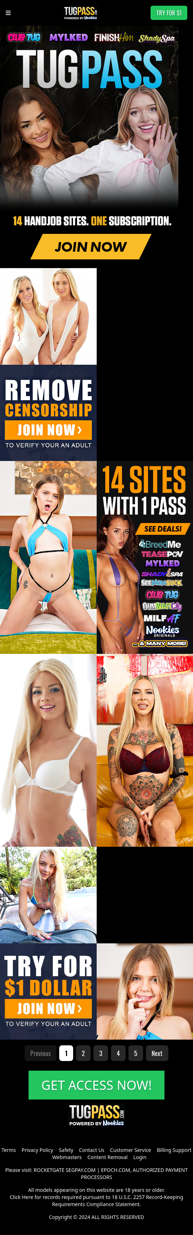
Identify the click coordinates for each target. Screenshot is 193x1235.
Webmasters (67, 1157)
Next (157, 1053)
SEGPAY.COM (81, 1170)
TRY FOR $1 (169, 13)
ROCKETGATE (49, 1170)
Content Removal (107, 1157)
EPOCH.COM (115, 1170)
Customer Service (130, 1150)
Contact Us (91, 1150)
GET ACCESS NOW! (96, 1085)
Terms (8, 1150)
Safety (66, 1150)
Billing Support (174, 1150)
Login (140, 1157)
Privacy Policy (37, 1150)
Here (27, 1197)
